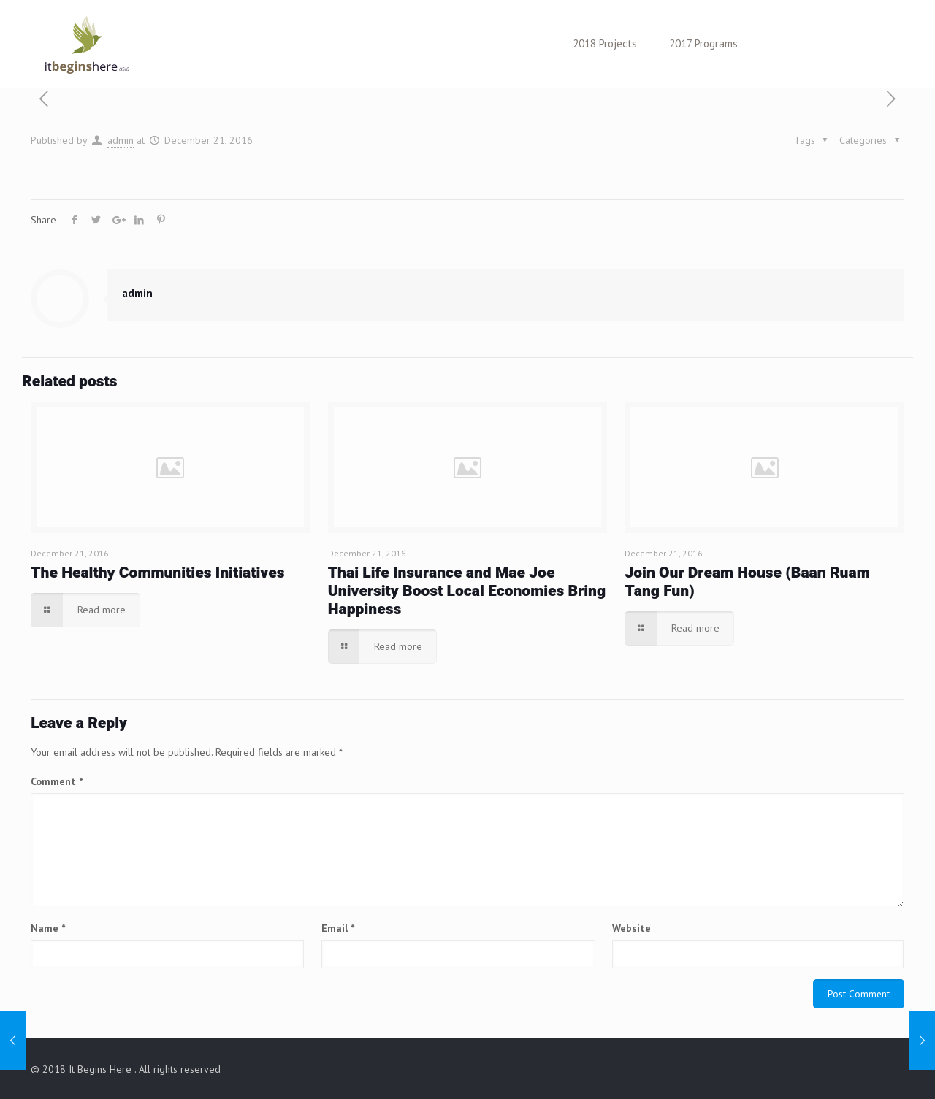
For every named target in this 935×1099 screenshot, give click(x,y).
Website (631, 928)
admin (120, 140)
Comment (57, 781)
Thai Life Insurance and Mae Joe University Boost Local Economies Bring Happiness (467, 591)
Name (48, 928)
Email (337, 928)
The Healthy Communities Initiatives (157, 573)
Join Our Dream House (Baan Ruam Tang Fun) (747, 582)
